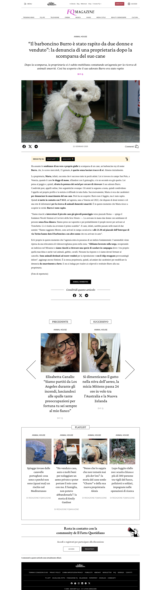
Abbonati (120, 4)
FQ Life (42, 17)
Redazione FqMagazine (40, 497)
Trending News (28, 17)
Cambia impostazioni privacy (72, 571)
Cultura (135, 17)
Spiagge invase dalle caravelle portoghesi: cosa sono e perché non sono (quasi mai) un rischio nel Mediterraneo (38, 479)
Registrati (89, 548)
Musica (78, 17)
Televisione (55, 17)
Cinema (67, 17)
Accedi (71, 548)
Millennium (84, 4)
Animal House (80, 37)
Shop (89, 4)
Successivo (100, 321)
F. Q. (82, 74)
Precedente (60, 321)
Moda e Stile (101, 17)
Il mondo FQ (97, 4)
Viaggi (88, 17)
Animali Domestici (80, 282)
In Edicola (73, 4)
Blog (78, 4)
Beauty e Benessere (118, 17)
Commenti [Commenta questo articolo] (132, 146)
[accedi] (132, 4)
